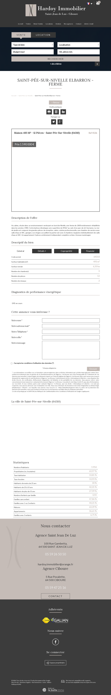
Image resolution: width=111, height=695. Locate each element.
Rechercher (56, 59)
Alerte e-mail (88, 24)
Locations (49, 24)
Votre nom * (16, 320)
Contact (78, 24)
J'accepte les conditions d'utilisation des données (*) (34, 363)
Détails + (42, 251)
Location (43, 35)
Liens (44, 682)
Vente (21, 35)
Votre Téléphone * (19, 331)
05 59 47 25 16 (55, 588)
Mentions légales (25, 682)
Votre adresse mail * (20, 326)
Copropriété (66, 251)
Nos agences (68, 24)
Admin (49, 682)
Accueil (20, 24)
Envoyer (93, 369)
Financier (90, 251)
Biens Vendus (38, 24)
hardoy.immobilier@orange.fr (55, 564)
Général (20, 251)
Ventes (28, 24)
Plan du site (15, 682)
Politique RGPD (16, 684)
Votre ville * (16, 337)
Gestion (58, 24)
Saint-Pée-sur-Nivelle (26, 96)
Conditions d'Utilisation (66, 391)
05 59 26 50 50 (55, 554)
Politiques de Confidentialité (46, 391)
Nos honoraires (37, 682)
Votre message (18, 343)
